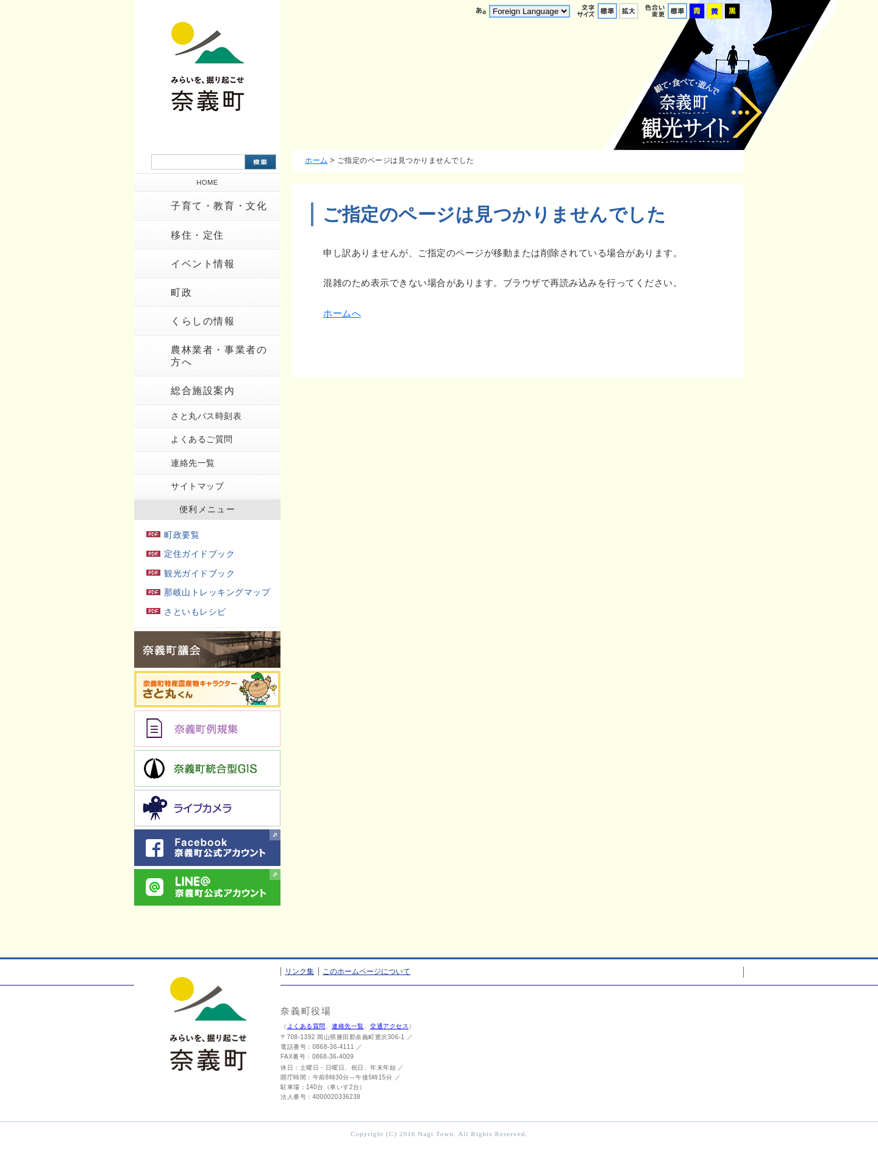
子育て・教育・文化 (219, 206)
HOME (207, 182)
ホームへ (342, 313)
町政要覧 (172, 535)
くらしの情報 (203, 321)
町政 (181, 292)
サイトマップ (197, 486)
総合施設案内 (203, 390)
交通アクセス (389, 1026)
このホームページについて (366, 971)
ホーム (316, 160)
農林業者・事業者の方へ (219, 356)
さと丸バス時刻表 (206, 416)
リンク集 (299, 971)
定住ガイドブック (190, 554)
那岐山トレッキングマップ (208, 592)
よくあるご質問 (202, 439)
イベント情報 (203, 264)
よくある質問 (306, 1026)
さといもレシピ (186, 612)
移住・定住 (197, 235)
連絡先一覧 (193, 463)
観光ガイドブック (190, 573)
